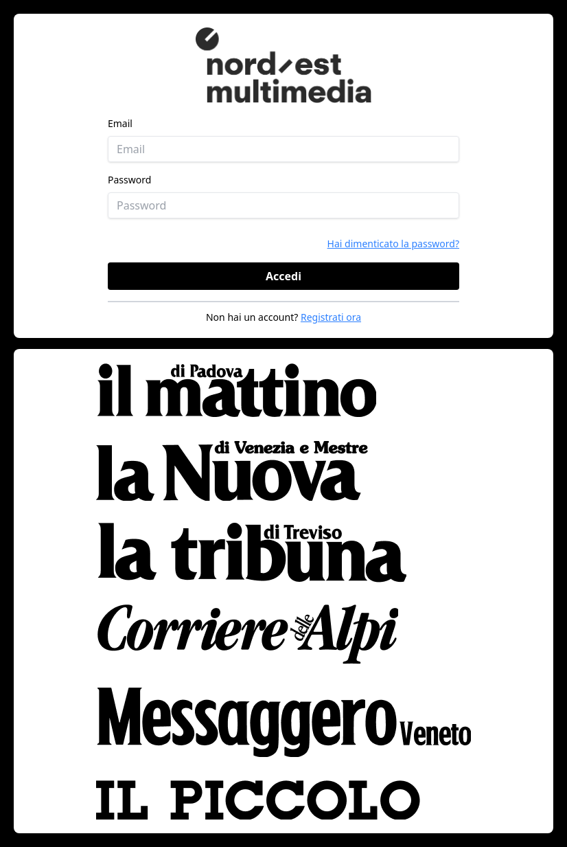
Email (120, 123)
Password (129, 179)
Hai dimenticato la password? (393, 243)
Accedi (283, 276)
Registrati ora (331, 317)
